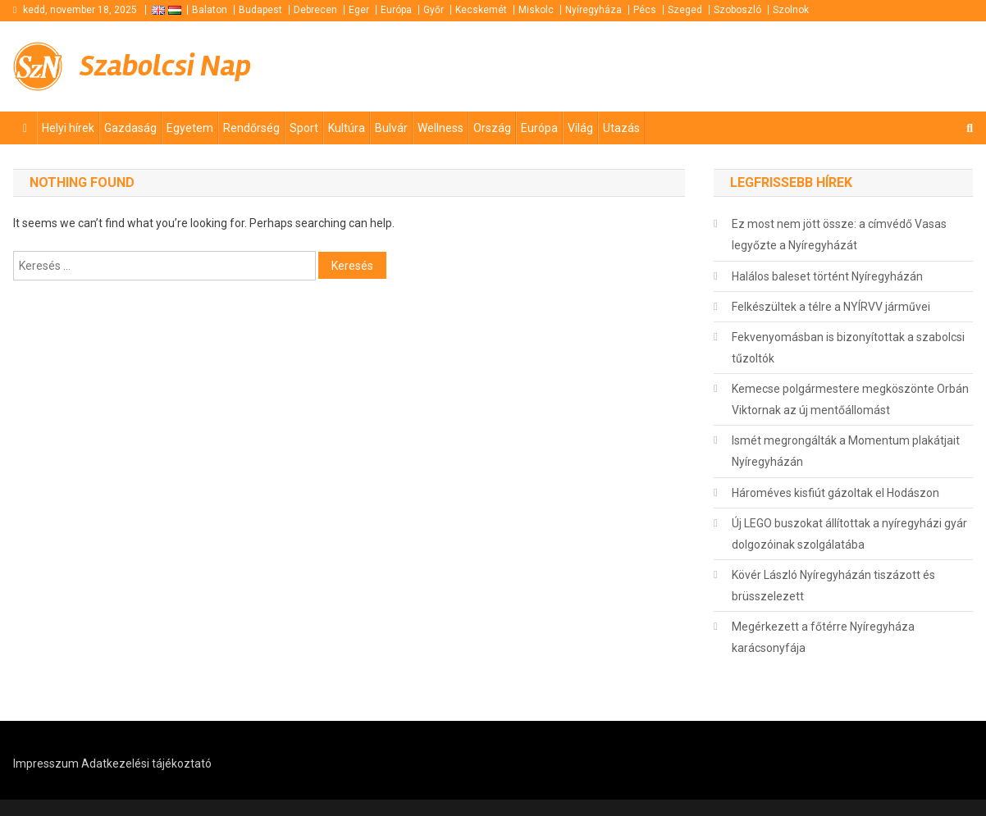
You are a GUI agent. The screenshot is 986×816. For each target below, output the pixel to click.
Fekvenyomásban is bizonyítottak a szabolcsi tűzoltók (848, 348)
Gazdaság (130, 127)
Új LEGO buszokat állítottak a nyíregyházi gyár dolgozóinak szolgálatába (849, 534)
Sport (304, 127)
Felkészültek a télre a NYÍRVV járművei (831, 306)
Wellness (440, 127)
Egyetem (190, 127)
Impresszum (46, 763)
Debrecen (315, 10)
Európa (396, 10)
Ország (492, 127)
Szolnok (791, 10)
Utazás (621, 127)
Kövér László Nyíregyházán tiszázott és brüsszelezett (833, 585)
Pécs (644, 10)
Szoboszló (737, 10)
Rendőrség (251, 127)
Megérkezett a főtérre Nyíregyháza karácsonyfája (823, 637)
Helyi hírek (68, 127)
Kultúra (346, 127)
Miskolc (536, 10)
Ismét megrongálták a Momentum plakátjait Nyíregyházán (846, 451)
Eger (359, 10)
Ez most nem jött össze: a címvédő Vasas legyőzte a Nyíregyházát (839, 234)
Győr (433, 10)
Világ (580, 127)
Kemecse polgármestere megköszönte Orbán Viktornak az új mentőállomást (850, 399)
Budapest (260, 10)
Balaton (209, 10)
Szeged (685, 10)
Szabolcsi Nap (165, 66)
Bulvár (391, 127)
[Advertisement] (776, 64)
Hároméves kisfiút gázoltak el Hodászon (835, 492)
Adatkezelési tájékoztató (146, 763)
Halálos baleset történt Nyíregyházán (827, 276)
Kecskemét (481, 10)
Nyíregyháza (593, 10)
